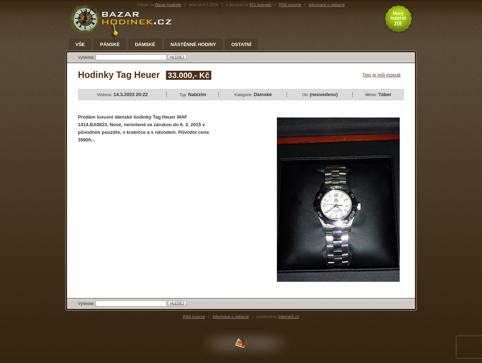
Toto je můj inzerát (381, 75)
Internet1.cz (288, 316)
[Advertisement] (139, 201)
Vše (80, 44)
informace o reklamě (327, 5)
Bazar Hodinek (168, 5)
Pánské (110, 44)
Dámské (145, 44)
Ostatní (241, 44)
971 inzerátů (260, 5)
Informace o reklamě (231, 316)
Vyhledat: (87, 57)
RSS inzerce (290, 5)
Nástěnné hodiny (193, 44)
